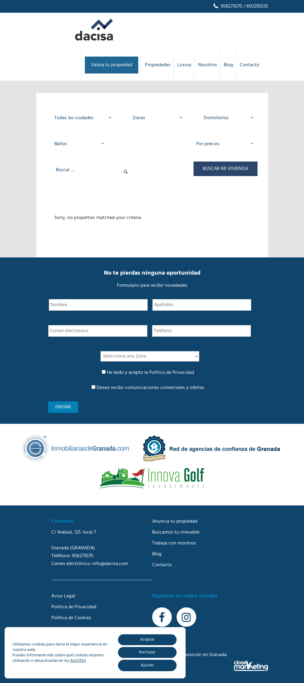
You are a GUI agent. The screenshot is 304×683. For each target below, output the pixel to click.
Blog (157, 554)
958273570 (227, 6)
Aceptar (147, 639)
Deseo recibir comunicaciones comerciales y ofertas (152, 388)
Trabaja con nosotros (174, 543)
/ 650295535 (255, 6)
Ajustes (147, 665)
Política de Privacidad (171, 373)
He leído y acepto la (152, 373)
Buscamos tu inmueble (176, 532)
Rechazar (147, 652)
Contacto (162, 565)
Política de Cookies (71, 618)
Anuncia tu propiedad (174, 521)
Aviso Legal (63, 596)
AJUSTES (78, 661)
